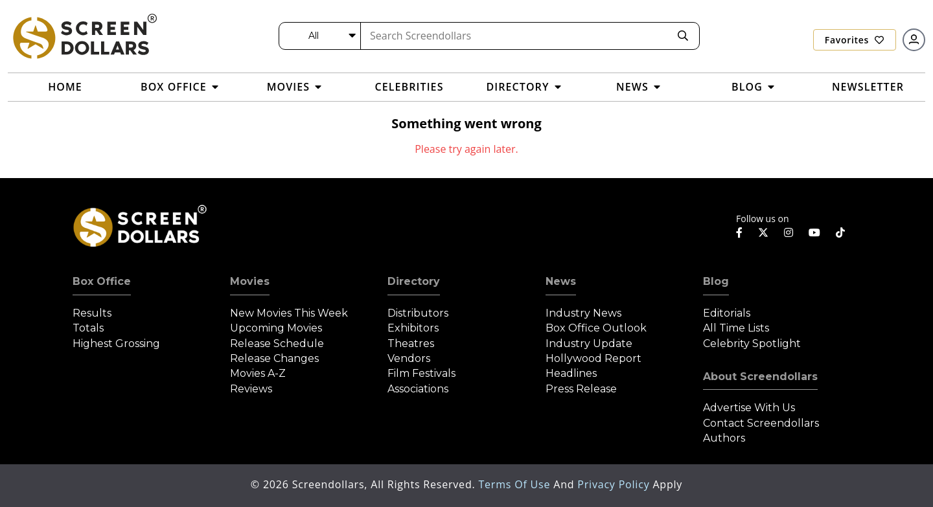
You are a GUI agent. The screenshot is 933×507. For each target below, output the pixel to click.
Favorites (854, 40)
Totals (88, 328)
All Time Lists (736, 328)
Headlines (571, 373)
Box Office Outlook (596, 328)
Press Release (581, 389)
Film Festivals (421, 373)
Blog (716, 281)
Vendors (408, 358)
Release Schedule (277, 343)
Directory (413, 281)
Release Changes (274, 358)
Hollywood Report (593, 358)
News (561, 281)
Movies (250, 281)
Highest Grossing (116, 343)
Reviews (251, 389)
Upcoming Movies (276, 328)
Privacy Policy (614, 484)
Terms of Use (515, 484)
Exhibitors (413, 328)
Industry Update (589, 343)
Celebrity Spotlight (752, 343)
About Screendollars (760, 376)
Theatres (410, 343)
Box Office (102, 281)
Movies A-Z (258, 373)
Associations (417, 389)
